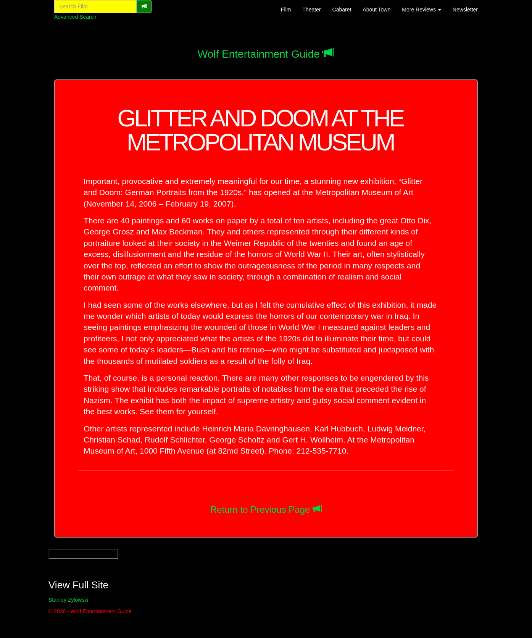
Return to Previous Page (260, 509)
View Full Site (78, 585)
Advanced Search (75, 17)
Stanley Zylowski (68, 600)
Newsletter (465, 9)
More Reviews (421, 9)
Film (286, 9)
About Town (376, 9)
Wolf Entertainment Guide (259, 54)
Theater (311, 9)
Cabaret (341, 9)
